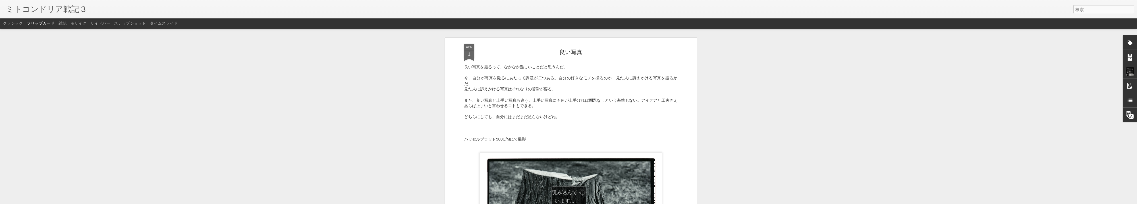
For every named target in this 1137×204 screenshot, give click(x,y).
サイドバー (100, 23)
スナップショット (130, 23)
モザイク (78, 23)
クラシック (13, 23)
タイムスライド (164, 23)
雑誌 (63, 23)
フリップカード (41, 23)
